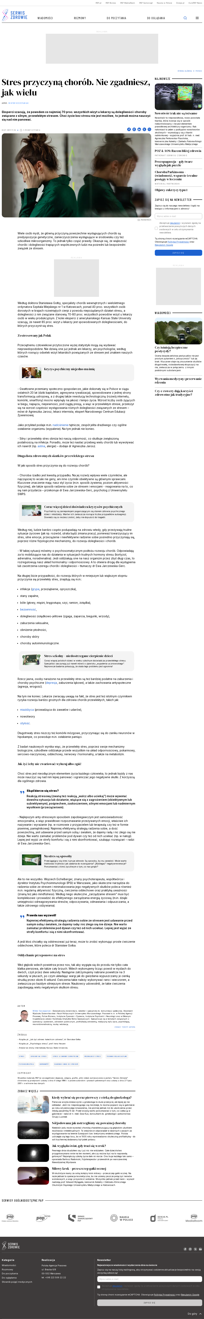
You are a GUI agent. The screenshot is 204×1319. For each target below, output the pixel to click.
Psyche (199, 71)
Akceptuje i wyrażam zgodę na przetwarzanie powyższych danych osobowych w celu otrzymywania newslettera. (180, 228)
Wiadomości (45, 18)
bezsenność (28, 609)
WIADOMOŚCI (163, 313)
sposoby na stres (39, 1056)
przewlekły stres (93, 1056)
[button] (197, 18)
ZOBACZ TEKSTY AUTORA (125, 1027)
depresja (51, 682)
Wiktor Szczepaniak (19, 103)
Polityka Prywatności (178, 242)
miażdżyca (27, 709)
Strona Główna (185, 71)
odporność (44, 1064)
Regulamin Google (164, 245)
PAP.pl (98, 3)
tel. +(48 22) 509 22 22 (54, 1277)
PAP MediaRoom (127, 3)
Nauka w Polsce (164, 3)
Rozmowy (80, 18)
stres (21, 1056)
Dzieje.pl (180, 3)
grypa (35, 589)
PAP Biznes (111, 3)
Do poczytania (116, 18)
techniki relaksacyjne (117, 1056)
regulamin (175, 223)
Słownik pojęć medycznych (17, 1281)
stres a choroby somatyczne (66, 1056)
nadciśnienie (61, 425)
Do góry (195, 1314)
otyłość (25, 723)
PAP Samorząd (146, 3)
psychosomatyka (26, 1064)
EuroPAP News (195, 3)
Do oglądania (156, 18)
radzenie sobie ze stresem (66, 1064)
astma (41, 446)
